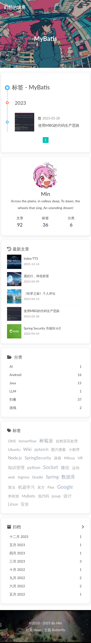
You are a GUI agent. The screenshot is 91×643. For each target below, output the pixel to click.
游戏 (57, 458)
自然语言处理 (67, 441)
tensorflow (27, 441)
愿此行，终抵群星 (36, 276)
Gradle (37, 477)
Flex (51, 487)
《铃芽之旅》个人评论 (39, 293)
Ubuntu (14, 449)
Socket (50, 467)
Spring (52, 476)
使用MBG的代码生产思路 (58, 125)
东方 (41, 487)
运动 (75, 467)
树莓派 (46, 440)
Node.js (15, 457)
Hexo (37, 630)
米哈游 (13, 496)
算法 (11, 487)
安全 (25, 504)
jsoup (56, 496)
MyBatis (28, 496)
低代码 (43, 496)
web (11, 477)
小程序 (74, 449)
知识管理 (16, 467)
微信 (65, 467)
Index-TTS (31, 258)
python (33, 467)
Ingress (23, 477)
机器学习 (26, 487)
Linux (13, 504)
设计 (67, 495)
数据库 (68, 476)
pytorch (41, 449)
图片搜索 (58, 449)
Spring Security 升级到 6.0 (42, 328)
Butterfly (58, 630)
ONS (12, 441)
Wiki (27, 449)
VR (80, 458)
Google (65, 487)
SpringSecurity (38, 457)
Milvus (69, 458)
